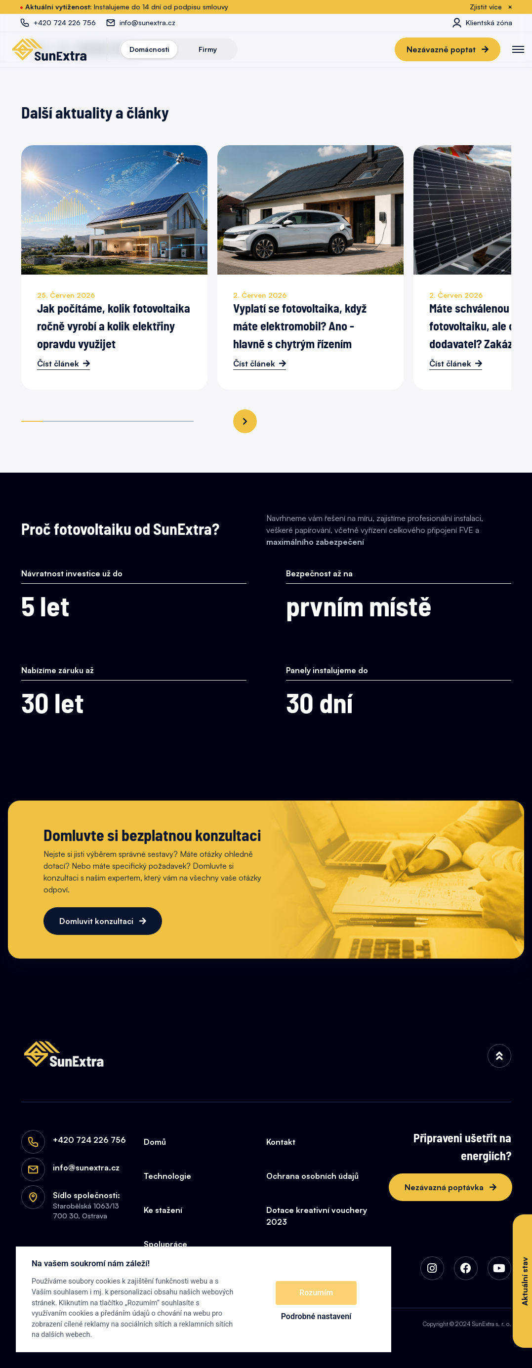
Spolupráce (165, 1244)
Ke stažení (163, 1210)
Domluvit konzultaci (97, 921)
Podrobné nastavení (316, 1316)
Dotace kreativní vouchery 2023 (316, 1216)
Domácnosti (149, 49)
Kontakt (280, 1142)
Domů (155, 1142)
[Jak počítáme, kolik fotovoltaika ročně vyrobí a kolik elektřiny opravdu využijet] (114, 267)
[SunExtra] (49, 49)
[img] (499, 1056)
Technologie (167, 1176)
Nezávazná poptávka (445, 1187)
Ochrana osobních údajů (312, 1176)
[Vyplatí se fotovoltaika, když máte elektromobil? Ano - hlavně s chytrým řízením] (310, 267)
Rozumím (316, 1292)
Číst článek (58, 363)
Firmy (208, 49)
